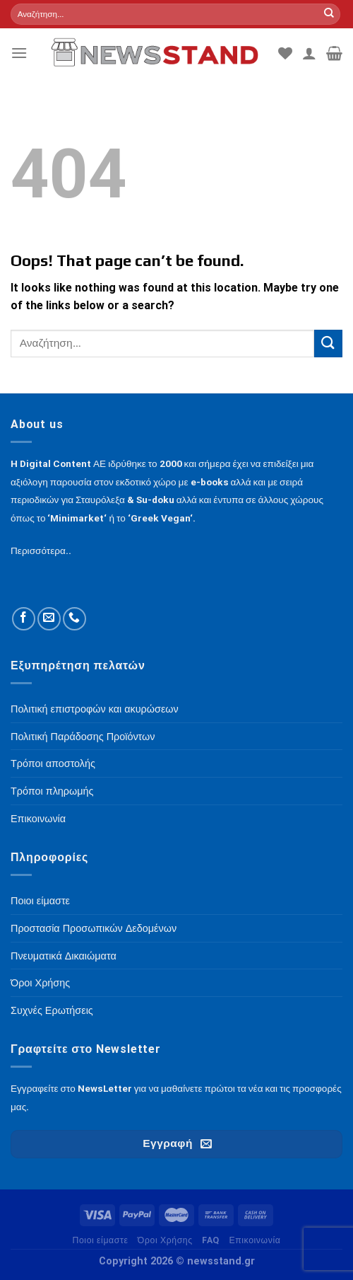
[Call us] (74, 618)
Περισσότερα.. (41, 550)
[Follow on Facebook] (23, 618)
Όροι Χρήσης (165, 1240)
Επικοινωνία (254, 1240)
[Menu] (19, 52)
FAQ (211, 1240)
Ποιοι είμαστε (100, 1240)
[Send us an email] (49, 618)
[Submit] (329, 14)
